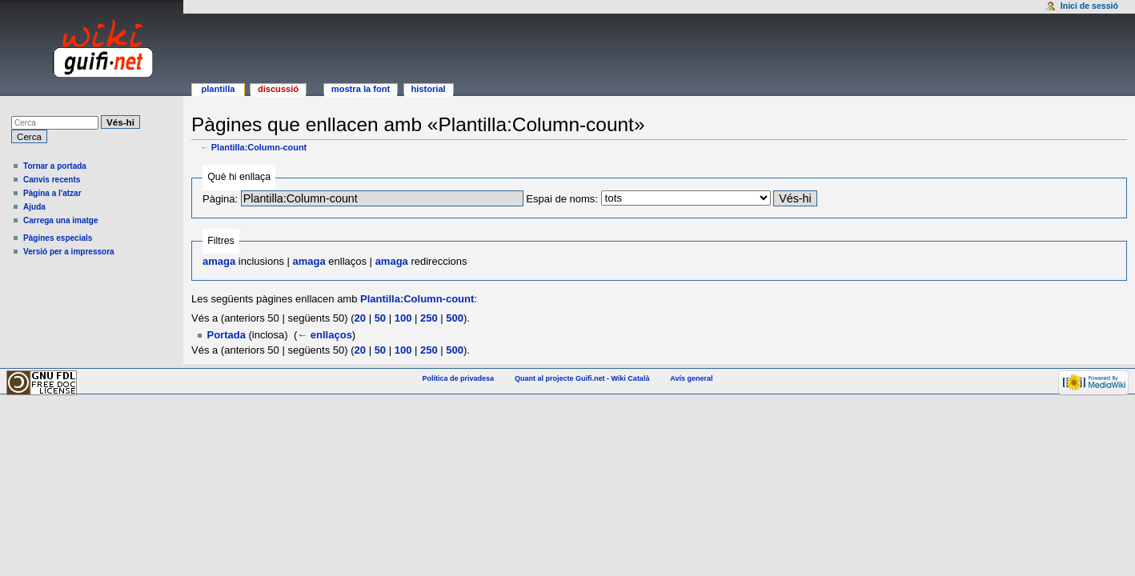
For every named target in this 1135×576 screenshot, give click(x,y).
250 (429, 318)
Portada (226, 335)
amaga (219, 261)
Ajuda (34, 206)
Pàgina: (220, 199)
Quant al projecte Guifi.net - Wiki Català (582, 378)
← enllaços (324, 335)
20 (360, 318)
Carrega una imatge (60, 220)
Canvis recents (51, 179)
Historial (428, 89)
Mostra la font (360, 89)
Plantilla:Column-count (259, 147)
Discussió (278, 89)
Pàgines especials (57, 238)
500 (454, 318)
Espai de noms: (562, 199)
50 (380, 318)
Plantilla (218, 89)
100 (403, 318)
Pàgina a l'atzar (52, 193)
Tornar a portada (54, 166)
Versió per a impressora (68, 251)
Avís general (691, 378)
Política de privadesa (459, 378)
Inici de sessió (1089, 5)
